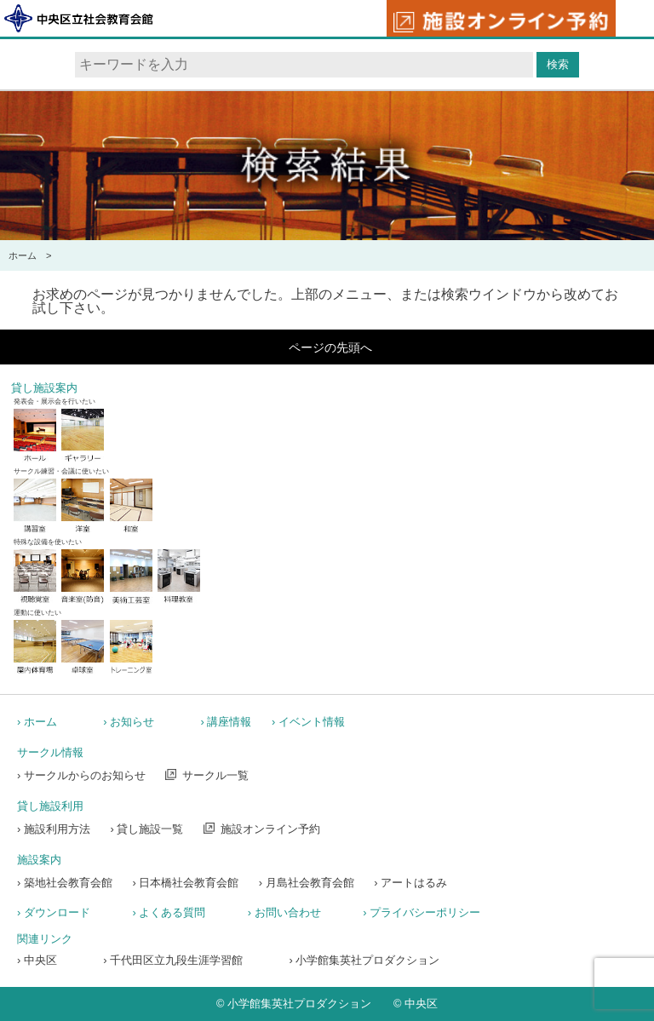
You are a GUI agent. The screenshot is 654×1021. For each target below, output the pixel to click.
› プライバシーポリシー (421, 912)
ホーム (23, 255)
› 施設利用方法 (53, 829)
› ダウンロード (53, 912)
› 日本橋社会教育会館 (185, 882)
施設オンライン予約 (270, 829)
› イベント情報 (308, 721)
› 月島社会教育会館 (306, 882)
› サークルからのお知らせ (81, 775)
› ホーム (37, 721)
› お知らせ (128, 721)
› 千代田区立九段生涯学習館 (173, 960)
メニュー (634, 19)
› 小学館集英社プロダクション (365, 960)
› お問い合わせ (284, 912)
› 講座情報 (226, 721)
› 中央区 (37, 960)
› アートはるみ (410, 882)
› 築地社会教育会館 (64, 882)
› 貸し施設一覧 (146, 829)
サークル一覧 (215, 775)
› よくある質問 (168, 912)
